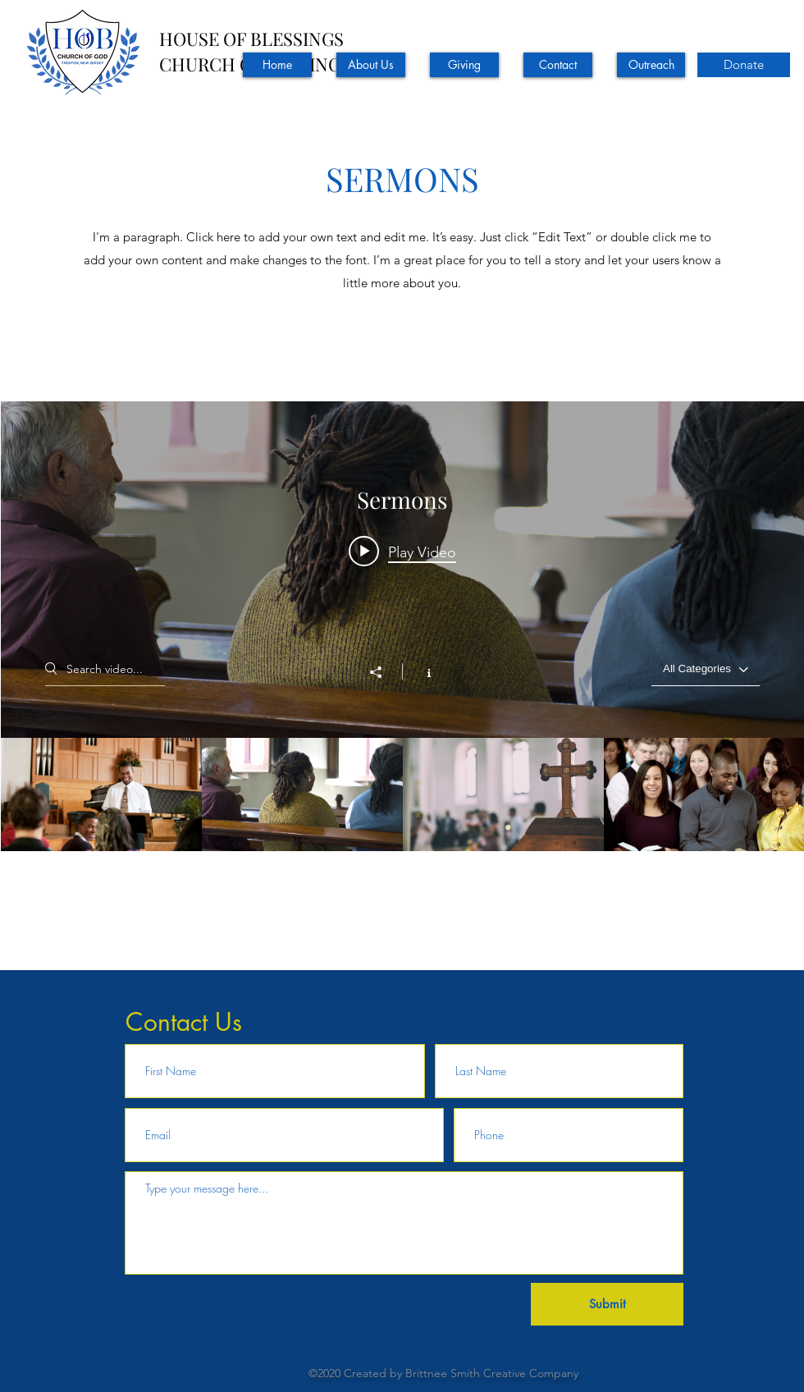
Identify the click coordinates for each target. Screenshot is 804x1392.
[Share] (384, 672)
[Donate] (743, 65)
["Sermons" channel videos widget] (402, 682)
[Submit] (607, 1304)
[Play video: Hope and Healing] (402, 551)
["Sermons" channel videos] (402, 851)
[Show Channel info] (420, 671)
